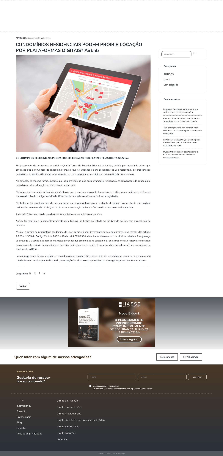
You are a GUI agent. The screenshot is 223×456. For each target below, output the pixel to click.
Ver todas (62, 439)
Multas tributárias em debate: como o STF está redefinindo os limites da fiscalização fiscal (180, 154)
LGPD (167, 79)
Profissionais (24, 417)
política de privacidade (142, 388)
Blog (19, 422)
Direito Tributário (66, 433)
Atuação (21, 411)
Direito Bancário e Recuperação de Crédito (81, 420)
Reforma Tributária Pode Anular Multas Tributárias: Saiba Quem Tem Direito (181, 120)
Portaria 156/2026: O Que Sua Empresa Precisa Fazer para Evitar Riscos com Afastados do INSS (181, 142)
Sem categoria (171, 84)
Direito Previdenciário (69, 413)
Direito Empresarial (68, 426)
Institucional (24, 406)
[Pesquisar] (194, 53)
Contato (21, 428)
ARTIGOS (169, 74)
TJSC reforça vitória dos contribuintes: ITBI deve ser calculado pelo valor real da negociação (182, 130)
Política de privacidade (29, 433)
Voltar (23, 286)
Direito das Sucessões (69, 407)
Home (20, 400)
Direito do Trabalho (68, 400)
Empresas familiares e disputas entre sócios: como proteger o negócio (180, 111)
